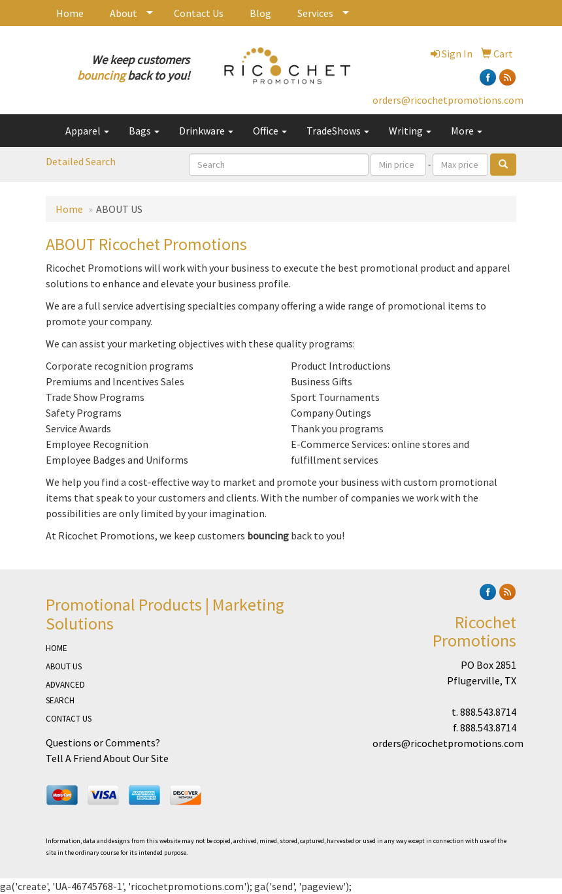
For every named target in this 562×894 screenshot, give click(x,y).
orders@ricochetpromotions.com (447, 99)
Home (70, 13)
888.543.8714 (488, 711)
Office (270, 130)
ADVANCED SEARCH (65, 692)
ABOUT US (64, 666)
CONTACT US (68, 718)
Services (315, 13)
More (466, 130)
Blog (260, 13)
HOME (56, 648)
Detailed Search (81, 161)
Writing (410, 130)
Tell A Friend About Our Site (107, 758)
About (123, 13)
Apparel (87, 130)
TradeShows (337, 130)
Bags (144, 130)
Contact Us (198, 13)
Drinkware (206, 130)
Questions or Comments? (103, 742)
